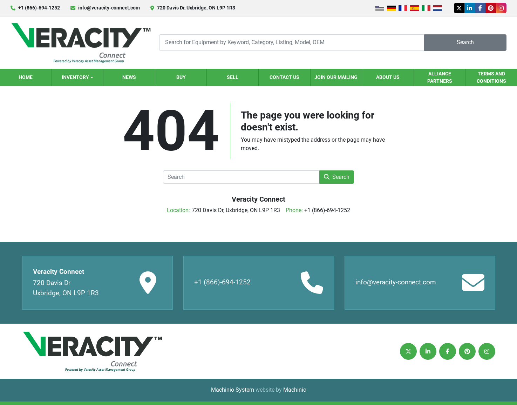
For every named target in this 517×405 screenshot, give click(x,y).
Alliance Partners (439, 77)
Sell (232, 77)
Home (26, 77)
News (129, 77)
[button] (77, 77)
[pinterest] (490, 8)
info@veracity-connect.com (109, 8)
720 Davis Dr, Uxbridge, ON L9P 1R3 (196, 8)
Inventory (75, 77)
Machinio (294, 389)
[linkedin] (469, 8)
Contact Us (284, 77)
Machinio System (232, 389)
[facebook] (480, 8)
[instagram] (501, 8)
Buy (181, 77)
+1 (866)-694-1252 (39, 8)
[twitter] (459, 8)
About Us (388, 77)
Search (465, 42)
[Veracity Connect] (92, 351)
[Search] (291, 42)
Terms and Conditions (491, 77)
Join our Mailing (336, 77)
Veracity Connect (258, 199)
